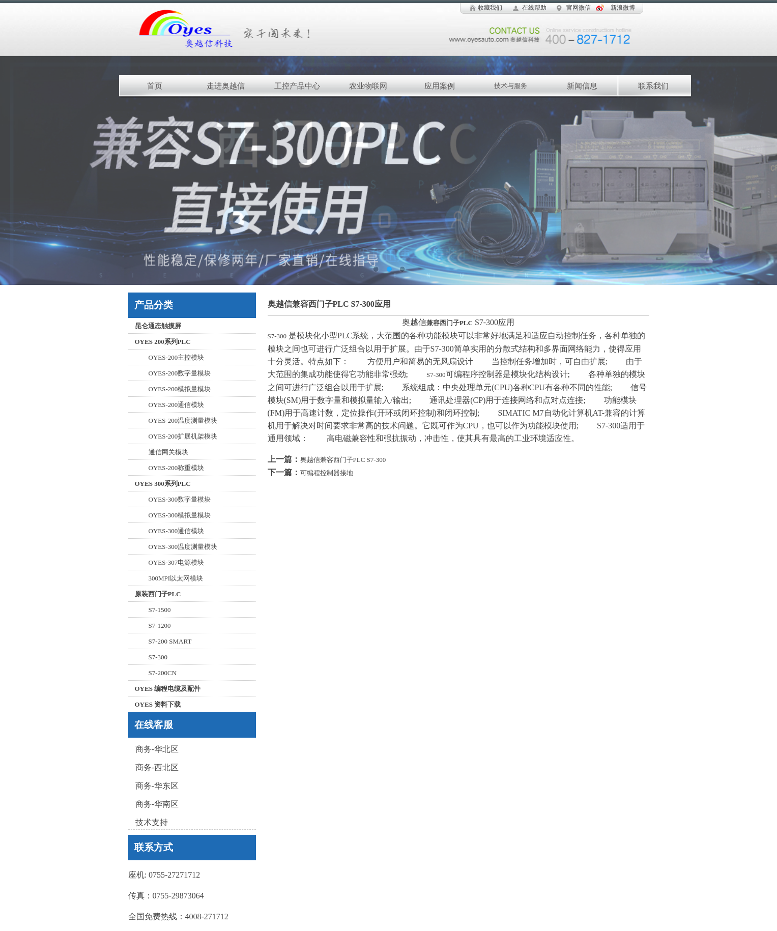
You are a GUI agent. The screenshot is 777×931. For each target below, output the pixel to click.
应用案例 (439, 86)
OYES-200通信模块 (177, 405)
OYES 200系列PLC (163, 341)
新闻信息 (582, 86)
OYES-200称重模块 (177, 468)
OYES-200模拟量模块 (180, 389)
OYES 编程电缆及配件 (168, 688)
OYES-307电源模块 (177, 562)
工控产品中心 (297, 86)
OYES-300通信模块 (177, 531)
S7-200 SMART (170, 641)
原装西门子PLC (158, 594)
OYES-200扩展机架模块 (183, 436)
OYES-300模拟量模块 (180, 515)
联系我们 (653, 86)
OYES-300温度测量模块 (183, 546)
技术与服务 (510, 86)
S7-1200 (160, 625)
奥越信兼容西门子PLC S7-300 (343, 459)
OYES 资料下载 (158, 704)
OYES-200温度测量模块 (183, 420)
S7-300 (158, 657)
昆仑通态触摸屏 (158, 326)
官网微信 (578, 7)
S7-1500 (160, 610)
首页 (154, 86)
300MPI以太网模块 (176, 578)
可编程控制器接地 (326, 473)
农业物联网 (368, 86)
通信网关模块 (168, 452)
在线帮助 (534, 7)
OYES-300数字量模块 (180, 499)
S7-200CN (163, 673)
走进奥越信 (226, 86)
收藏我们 (490, 7)
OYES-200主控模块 (177, 357)
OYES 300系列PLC (163, 483)
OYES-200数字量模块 (180, 373)
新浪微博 (623, 7)
